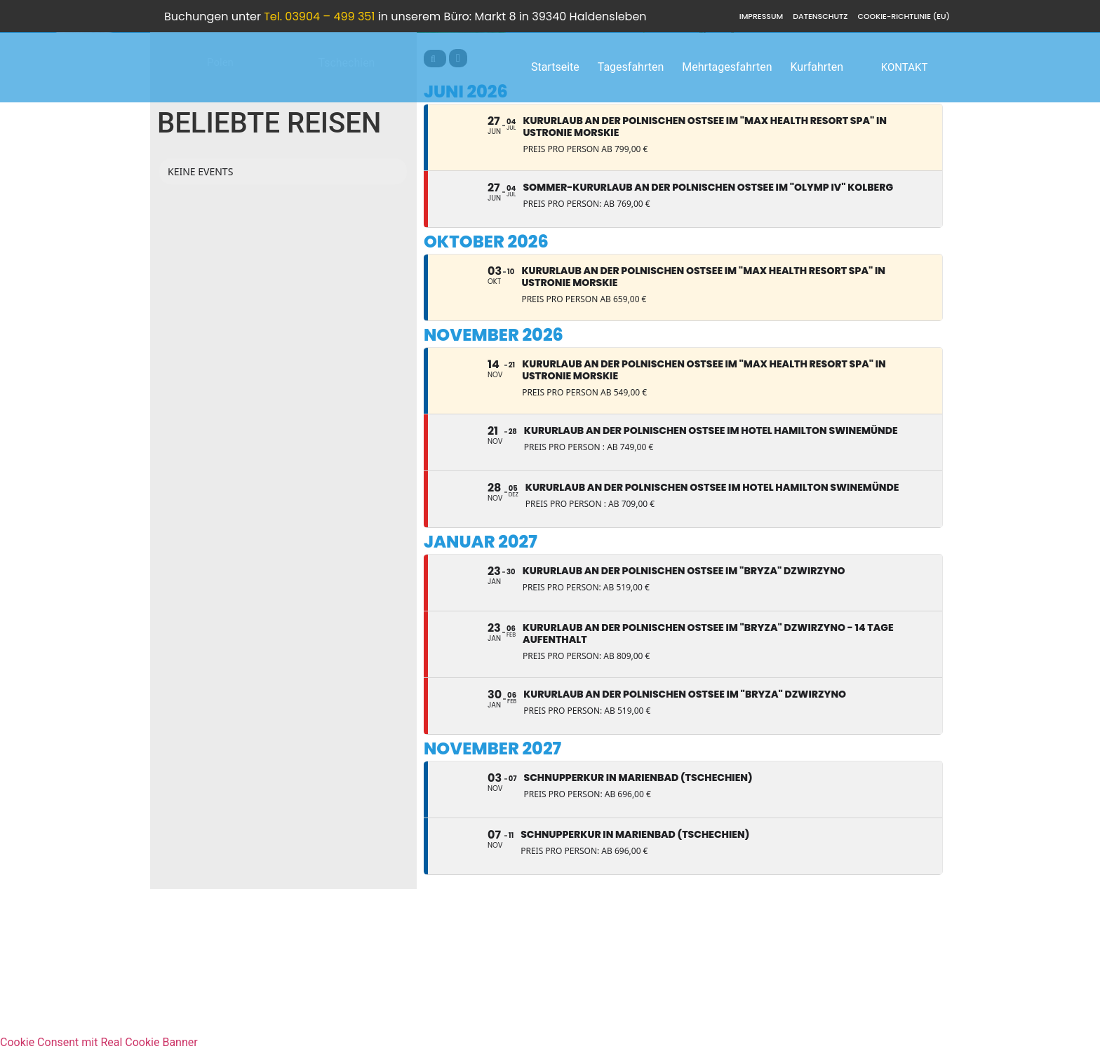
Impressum (761, 16)
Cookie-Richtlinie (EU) (903, 16)
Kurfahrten (816, 67)
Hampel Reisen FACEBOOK (876, 991)
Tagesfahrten (631, 67)
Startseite (555, 67)
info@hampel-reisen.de (885, 975)
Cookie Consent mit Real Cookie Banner (99, 1042)
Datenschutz (820, 16)
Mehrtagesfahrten (727, 67)
